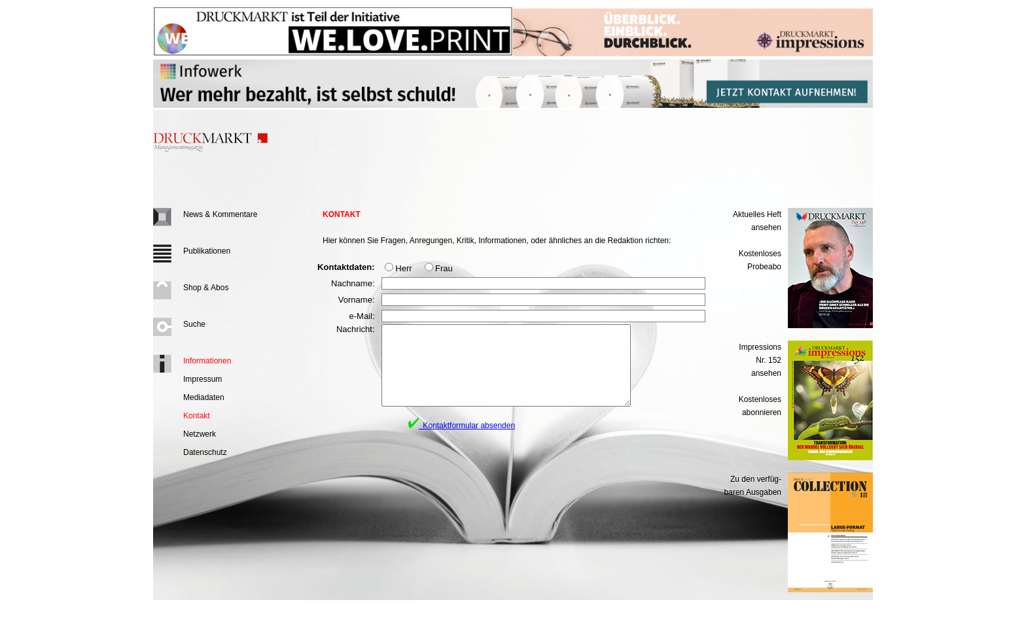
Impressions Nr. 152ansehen (760, 360)
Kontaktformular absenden (461, 441)
